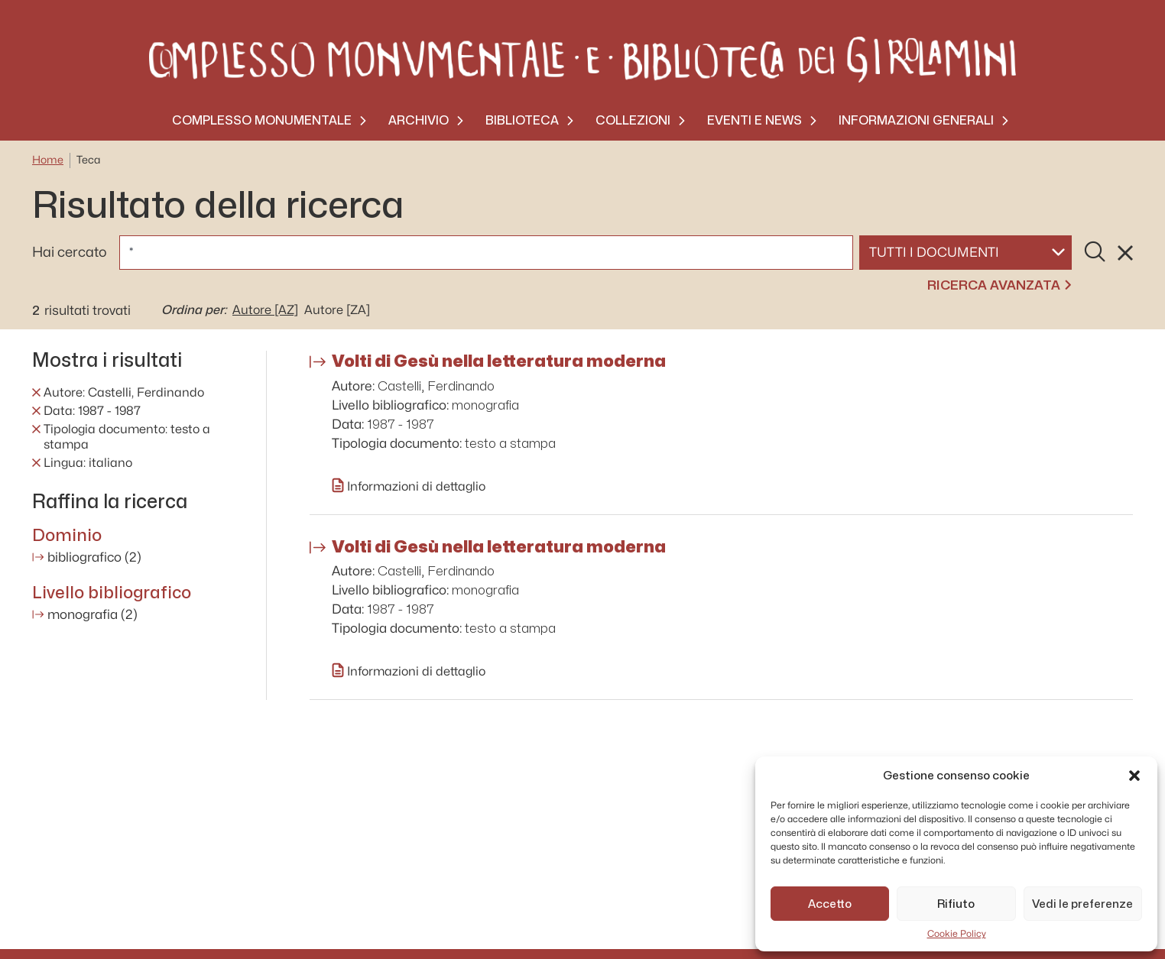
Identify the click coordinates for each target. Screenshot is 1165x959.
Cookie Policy (956, 933)
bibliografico (94, 557)
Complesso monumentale (262, 120)
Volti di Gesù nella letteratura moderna (499, 361)
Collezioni (632, 120)
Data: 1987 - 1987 (92, 411)
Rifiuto (956, 904)
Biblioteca (522, 120)
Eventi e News (754, 120)
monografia (92, 614)
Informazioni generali (916, 120)
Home (47, 160)
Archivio (418, 120)
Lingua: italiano (88, 463)
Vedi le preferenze (1082, 904)
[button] (1134, 775)
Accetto (830, 904)
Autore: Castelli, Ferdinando (124, 393)
